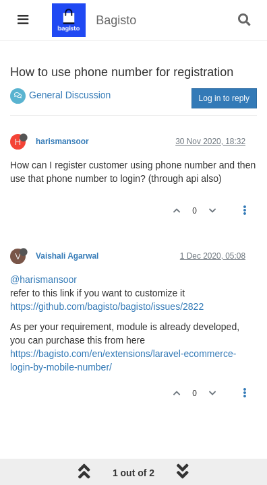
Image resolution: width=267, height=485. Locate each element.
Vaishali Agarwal (67, 256)
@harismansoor (43, 279)
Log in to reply (224, 98)
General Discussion (70, 95)
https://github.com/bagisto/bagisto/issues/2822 (107, 306)
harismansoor (62, 141)
